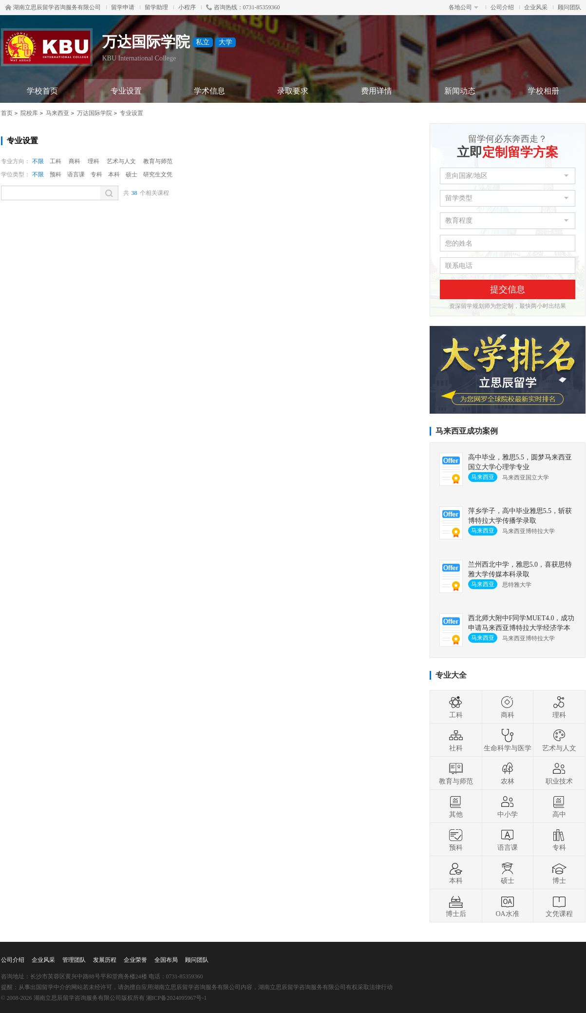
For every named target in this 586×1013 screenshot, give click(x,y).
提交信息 (507, 289)
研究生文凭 (157, 174)
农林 (507, 773)
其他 (456, 806)
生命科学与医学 (507, 740)
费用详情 (376, 91)
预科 (55, 174)
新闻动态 (459, 91)
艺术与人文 (121, 161)
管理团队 (74, 959)
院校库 (29, 113)
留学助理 (156, 7)
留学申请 (122, 7)
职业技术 (559, 773)
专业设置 (126, 91)
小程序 (187, 7)
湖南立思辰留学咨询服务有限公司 (53, 7)
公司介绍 (502, 7)
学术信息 (209, 91)
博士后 (456, 905)
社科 (456, 740)
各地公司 (463, 7)
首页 (7, 113)
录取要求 (292, 91)
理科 (93, 161)
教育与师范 (157, 161)
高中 (559, 806)
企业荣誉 (135, 959)
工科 (55, 161)
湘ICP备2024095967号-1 (176, 997)
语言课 (76, 174)
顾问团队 (569, 7)
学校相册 (543, 91)
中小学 (507, 806)
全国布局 (166, 959)
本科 (114, 174)
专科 (96, 174)
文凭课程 (559, 905)
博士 (559, 872)
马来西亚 (57, 113)
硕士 (131, 174)
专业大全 (451, 675)
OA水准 (507, 905)
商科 (74, 161)
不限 (38, 161)
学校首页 (42, 91)
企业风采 (536, 7)
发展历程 (104, 959)
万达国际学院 (94, 113)
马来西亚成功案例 (466, 431)
